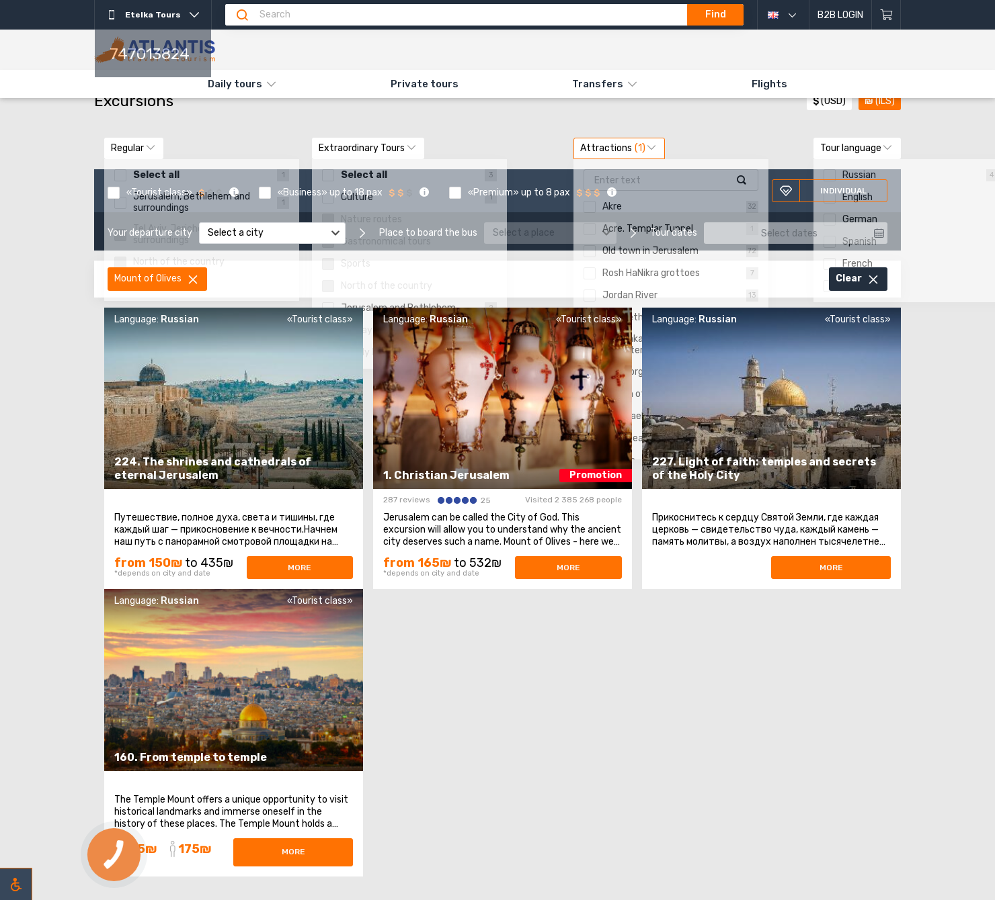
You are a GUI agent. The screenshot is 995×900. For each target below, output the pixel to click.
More (299, 567)
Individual (823, 190)
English (792, 14)
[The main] (154, 49)
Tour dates (673, 233)
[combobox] (272, 233)
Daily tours (235, 84)
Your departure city (150, 233)
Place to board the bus (428, 233)
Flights (769, 84)
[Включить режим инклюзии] (16, 884)
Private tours (425, 84)
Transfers (597, 84)
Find (715, 14)
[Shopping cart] (886, 15)
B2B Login (840, 15)
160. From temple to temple (190, 757)
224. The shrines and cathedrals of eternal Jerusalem (212, 468)
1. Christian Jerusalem (446, 475)
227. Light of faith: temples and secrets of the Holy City (764, 468)
